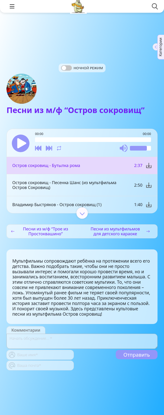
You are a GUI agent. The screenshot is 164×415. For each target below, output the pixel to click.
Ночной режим (88, 68)
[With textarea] (82, 341)
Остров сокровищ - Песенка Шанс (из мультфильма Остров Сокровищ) (64, 185)
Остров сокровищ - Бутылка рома (46, 165)
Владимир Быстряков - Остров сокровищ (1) (57, 204)
